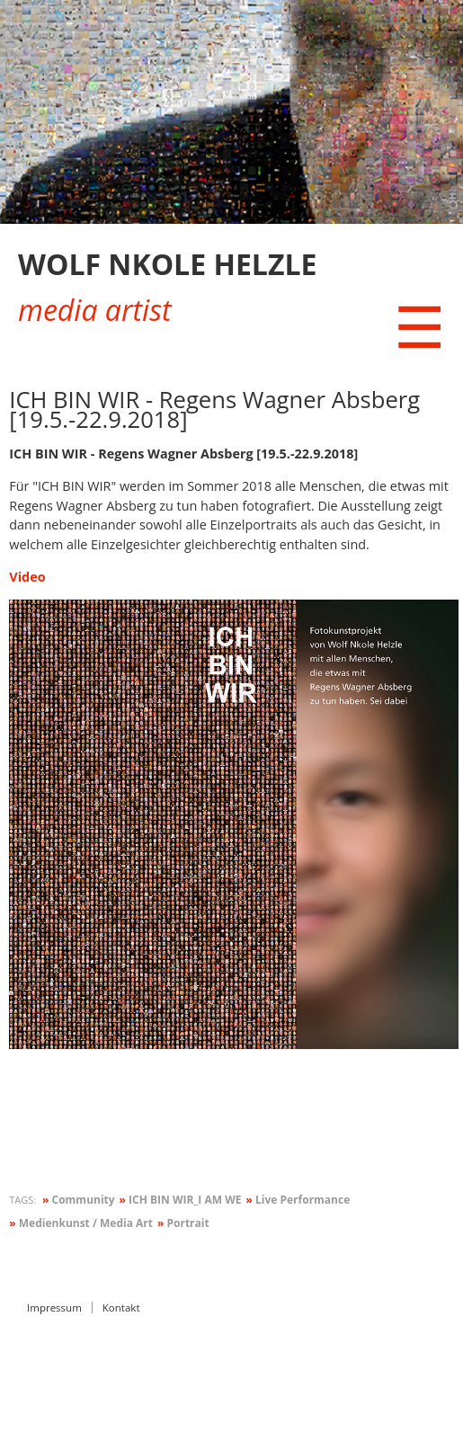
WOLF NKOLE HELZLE (167, 264)
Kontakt (121, 1307)
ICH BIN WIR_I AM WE (181, 1199)
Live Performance (298, 1199)
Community (78, 1199)
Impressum (54, 1307)
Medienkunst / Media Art (81, 1223)
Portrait (183, 1223)
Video (27, 576)
